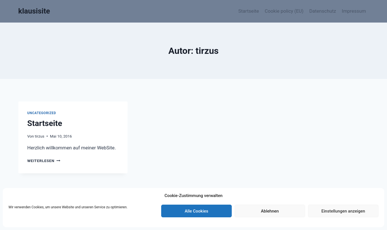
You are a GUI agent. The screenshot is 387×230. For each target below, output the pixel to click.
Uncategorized (41, 113)
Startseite (248, 11)
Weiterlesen (43, 160)
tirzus (39, 136)
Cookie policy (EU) (284, 11)
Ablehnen (270, 211)
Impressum (354, 11)
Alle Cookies (196, 211)
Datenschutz (322, 11)
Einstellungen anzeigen (343, 211)
